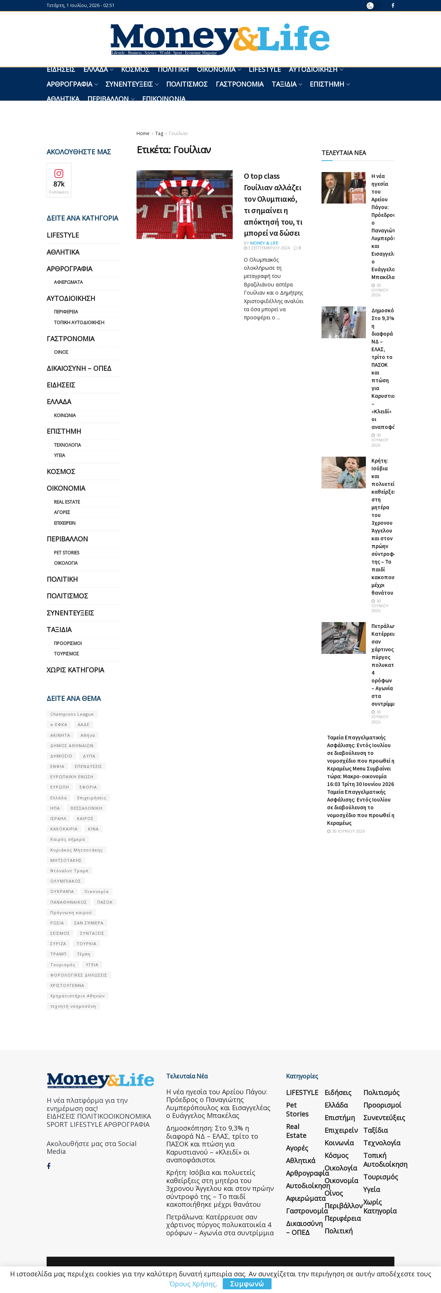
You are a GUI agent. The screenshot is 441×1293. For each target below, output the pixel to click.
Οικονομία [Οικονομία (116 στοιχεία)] (96, 891)
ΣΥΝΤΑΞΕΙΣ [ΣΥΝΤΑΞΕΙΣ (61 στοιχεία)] (92, 933)
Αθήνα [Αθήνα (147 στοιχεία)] (88, 735)
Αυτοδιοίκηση (313, 69)
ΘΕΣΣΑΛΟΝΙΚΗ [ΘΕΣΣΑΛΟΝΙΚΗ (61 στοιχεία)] (86, 808)
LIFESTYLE (265, 69)
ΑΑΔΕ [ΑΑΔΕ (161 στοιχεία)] (84, 724)
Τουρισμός (66, 654)
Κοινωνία (65, 415)
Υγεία (59, 455)
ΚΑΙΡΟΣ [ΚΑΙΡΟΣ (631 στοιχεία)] (85, 818)
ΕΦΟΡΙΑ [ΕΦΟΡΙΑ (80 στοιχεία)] (88, 787)
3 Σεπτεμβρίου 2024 (267, 248)
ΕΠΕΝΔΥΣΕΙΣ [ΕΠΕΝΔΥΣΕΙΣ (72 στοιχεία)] (88, 766)
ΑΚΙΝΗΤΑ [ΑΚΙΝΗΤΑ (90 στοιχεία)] (60, 735)
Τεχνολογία (67, 445)
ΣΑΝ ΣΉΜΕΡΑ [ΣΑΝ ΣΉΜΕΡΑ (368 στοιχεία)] (89, 923)
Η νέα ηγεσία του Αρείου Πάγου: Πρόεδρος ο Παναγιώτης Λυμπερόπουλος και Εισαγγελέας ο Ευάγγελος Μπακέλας (218, 1103)
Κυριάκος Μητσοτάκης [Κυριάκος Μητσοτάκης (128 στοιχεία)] (76, 850)
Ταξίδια (284, 84)
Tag (159, 133)
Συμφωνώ (247, 1283)
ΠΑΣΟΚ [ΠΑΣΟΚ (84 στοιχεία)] (105, 902)
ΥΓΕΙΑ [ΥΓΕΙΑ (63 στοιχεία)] (92, 964)
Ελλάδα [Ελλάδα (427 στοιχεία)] (58, 797)
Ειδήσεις (61, 69)
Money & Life (264, 243)
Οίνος (61, 352)
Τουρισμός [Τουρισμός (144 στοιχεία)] (62, 964)
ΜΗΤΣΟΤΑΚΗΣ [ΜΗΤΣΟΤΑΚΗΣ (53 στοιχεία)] (66, 860)
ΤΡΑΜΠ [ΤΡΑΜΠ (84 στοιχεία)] (58, 954)
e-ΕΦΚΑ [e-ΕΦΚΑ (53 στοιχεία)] (58, 724)
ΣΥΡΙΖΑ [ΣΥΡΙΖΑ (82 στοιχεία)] (58, 943)
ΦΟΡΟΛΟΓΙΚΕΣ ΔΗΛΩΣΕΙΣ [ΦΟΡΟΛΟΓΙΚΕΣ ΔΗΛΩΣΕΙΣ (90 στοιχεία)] (78, 975)
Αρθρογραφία (69, 84)
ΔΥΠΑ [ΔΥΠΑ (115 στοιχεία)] (89, 756)
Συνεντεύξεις (129, 84)
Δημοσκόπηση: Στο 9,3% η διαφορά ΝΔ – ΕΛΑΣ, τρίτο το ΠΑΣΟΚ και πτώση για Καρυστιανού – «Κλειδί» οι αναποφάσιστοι (212, 1144)
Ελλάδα (95, 69)
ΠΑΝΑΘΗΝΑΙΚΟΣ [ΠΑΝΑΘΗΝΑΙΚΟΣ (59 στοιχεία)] (68, 902)
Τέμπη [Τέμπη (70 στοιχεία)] (84, 954)
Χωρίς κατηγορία (75, 669)
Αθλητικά (63, 98)
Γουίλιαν (178, 133)
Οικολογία (66, 563)
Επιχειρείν (64, 523)
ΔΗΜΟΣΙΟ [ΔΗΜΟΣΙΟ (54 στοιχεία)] (61, 756)
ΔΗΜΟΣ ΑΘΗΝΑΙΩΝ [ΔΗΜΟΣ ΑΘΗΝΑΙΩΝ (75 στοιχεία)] (72, 745)
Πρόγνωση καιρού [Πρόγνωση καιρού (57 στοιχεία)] (71, 912)
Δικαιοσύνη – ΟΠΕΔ (79, 368)
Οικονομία (216, 69)
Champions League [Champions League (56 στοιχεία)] (72, 714)
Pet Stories (66, 553)
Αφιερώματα (68, 282)
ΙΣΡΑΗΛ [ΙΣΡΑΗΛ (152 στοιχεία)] (58, 818)
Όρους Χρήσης (192, 1283)
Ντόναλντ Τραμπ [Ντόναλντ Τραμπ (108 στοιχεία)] (69, 870)
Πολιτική (173, 69)
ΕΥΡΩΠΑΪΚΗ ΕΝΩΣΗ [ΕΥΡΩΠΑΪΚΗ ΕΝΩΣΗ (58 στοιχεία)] (72, 776)
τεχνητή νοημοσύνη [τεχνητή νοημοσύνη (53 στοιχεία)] (73, 1006)
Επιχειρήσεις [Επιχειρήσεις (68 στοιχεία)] (92, 797)
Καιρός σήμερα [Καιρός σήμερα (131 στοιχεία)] (67, 839)
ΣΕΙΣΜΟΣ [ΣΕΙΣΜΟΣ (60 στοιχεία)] (60, 933)
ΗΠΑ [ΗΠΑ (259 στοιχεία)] (55, 808)
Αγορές (62, 512)
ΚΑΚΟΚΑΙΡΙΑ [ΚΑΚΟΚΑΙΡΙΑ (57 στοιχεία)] (64, 829)
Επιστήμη (327, 84)
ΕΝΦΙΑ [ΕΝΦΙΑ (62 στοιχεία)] (57, 766)
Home (143, 133)
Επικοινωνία (163, 98)
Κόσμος (135, 69)
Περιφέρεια (66, 312)
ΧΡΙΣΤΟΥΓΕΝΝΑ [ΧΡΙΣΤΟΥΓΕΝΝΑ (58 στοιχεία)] (67, 985)
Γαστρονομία (239, 84)
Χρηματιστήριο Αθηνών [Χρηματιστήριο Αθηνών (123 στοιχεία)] (77, 995)
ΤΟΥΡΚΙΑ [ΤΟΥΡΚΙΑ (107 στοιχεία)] (87, 943)
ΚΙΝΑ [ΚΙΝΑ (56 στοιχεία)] (93, 829)
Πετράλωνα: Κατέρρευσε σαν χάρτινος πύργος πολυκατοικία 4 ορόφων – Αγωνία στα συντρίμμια (389, 664)
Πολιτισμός (187, 84)
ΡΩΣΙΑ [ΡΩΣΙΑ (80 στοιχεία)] (57, 923)
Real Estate (67, 502)
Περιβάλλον (108, 98)
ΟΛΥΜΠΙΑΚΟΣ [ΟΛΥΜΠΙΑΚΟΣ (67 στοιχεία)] (65, 881)
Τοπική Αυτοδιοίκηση (79, 322)
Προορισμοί (68, 643)
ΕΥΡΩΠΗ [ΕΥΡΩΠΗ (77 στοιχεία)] (59, 787)
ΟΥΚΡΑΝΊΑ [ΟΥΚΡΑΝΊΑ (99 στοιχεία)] (62, 891)
